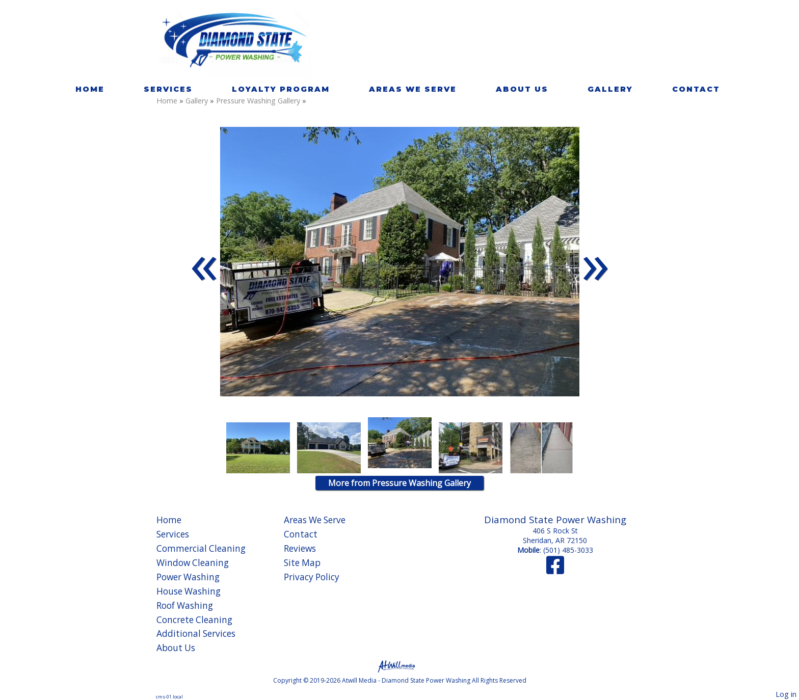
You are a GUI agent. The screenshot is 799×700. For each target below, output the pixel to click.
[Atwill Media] (399, 665)
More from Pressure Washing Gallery (399, 483)
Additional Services (195, 633)
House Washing (188, 591)
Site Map (302, 563)
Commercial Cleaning (201, 548)
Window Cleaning (192, 563)
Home (89, 89)
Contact (696, 89)
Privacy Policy (311, 577)
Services (168, 89)
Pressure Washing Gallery (259, 100)
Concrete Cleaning (194, 620)
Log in (786, 694)
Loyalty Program (281, 89)
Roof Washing (184, 605)
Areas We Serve (413, 89)
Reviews (300, 548)
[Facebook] (555, 570)
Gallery (610, 89)
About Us (522, 89)
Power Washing (188, 577)
